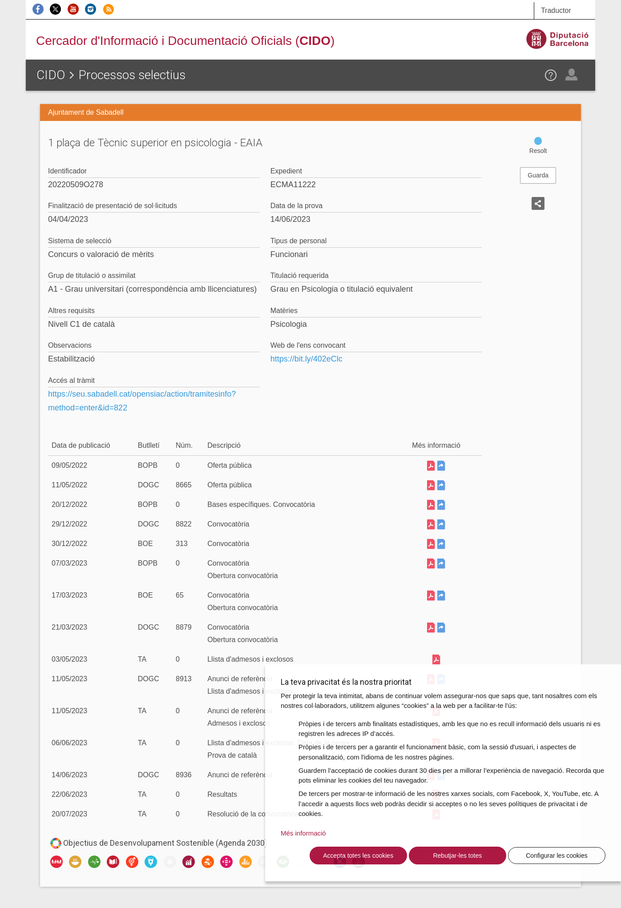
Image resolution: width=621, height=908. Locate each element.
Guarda (538, 175)
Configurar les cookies (557, 855)
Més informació (303, 833)
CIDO (50, 75)
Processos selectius (131, 75)
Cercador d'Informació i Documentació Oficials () (185, 41)
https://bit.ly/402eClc (306, 358)
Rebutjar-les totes (457, 855)
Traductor (556, 10)
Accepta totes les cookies (358, 855)
